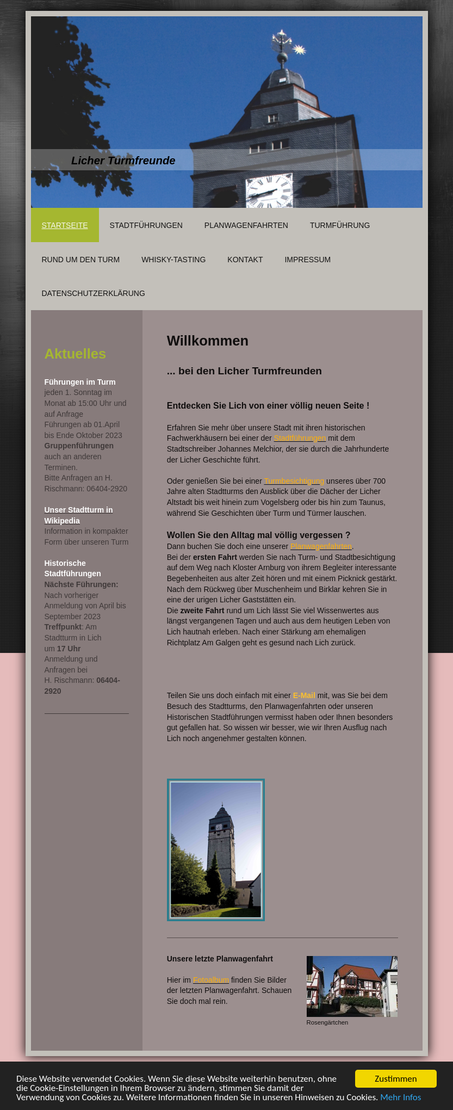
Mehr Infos (400, 1097)
